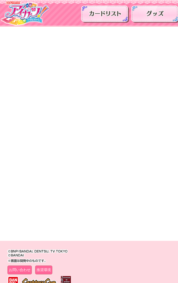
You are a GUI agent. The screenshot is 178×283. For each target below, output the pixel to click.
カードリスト (105, 16)
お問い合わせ (19, 270)
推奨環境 (44, 270)
